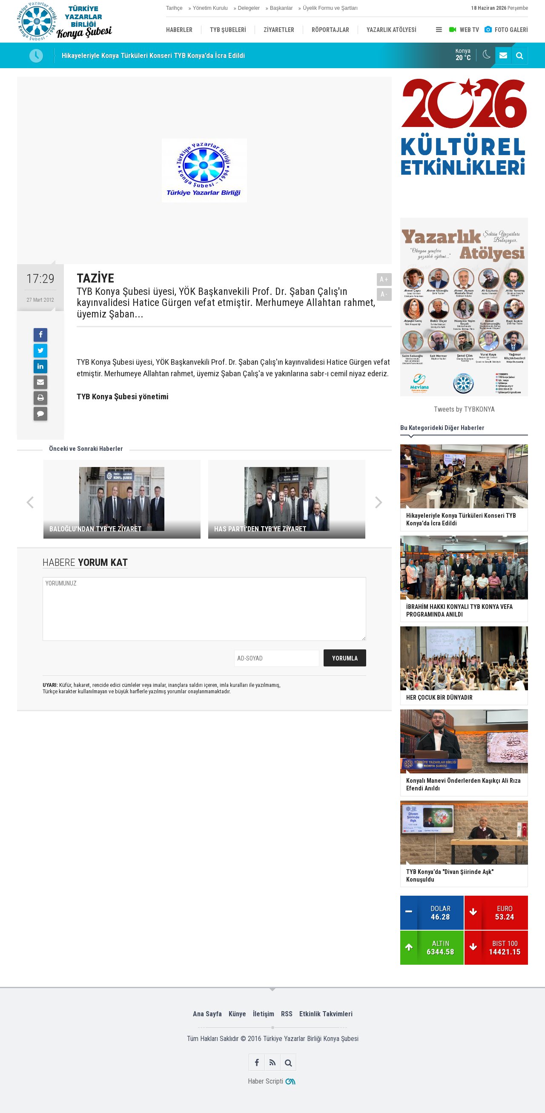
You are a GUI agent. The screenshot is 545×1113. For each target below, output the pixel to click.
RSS (287, 1014)
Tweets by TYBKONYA (464, 409)
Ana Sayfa (207, 1014)
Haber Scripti (265, 1081)
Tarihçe (174, 8)
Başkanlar (281, 8)
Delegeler (249, 8)
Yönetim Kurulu (210, 8)
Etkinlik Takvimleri (326, 1014)
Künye (237, 1014)
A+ (384, 279)
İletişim (263, 1014)
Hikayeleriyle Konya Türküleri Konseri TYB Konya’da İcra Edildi (153, 55)
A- (384, 294)
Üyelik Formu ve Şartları (330, 8)
